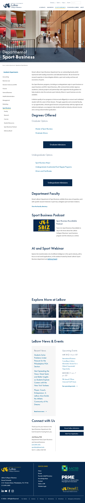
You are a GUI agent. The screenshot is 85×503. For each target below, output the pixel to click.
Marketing (5, 104)
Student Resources (9, 123)
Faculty (6, 111)
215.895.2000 (5, 485)
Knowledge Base (43, 478)
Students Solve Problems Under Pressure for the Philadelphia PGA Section (41, 361)
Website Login (42, 486)
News (63, 2)
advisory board (52, 259)
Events (58, 2)
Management (6, 100)
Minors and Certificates (43, 171)
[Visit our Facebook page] (9, 491)
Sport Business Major (42, 163)
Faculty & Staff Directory (45, 476)
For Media (24, 498)
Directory (52, 2)
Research (6, 115)
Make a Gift (41, 484)
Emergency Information (74, 498)
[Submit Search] (82, 2)
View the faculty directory (41, 206)
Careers (33, 498)
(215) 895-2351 (36, 445)
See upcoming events (70, 386)
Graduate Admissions (57, 145)
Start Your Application (71, 434)
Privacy (42, 498)
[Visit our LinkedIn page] (3, 491)
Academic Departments (10, 65)
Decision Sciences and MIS (10, 85)
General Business (7, 92)
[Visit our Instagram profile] (13, 491)
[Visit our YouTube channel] (6, 491)
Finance (5, 88)
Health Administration (8, 96)
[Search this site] (76, 2)
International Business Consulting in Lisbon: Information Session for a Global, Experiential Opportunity (70, 363)
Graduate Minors (41, 133)
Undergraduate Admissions (58, 183)
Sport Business (7, 108)
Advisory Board (8, 131)
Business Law (6, 81)
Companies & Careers (73, 7)
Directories (51, 498)
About (82, 7)
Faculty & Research (60, 7)
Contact (40, 481)
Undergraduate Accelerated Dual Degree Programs (53, 167)
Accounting (6, 77)
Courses (6, 119)
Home (3, 65)
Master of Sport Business (44, 129)
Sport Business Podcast (10, 127)
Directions (61, 498)
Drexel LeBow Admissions (71, 428)
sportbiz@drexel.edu (38, 447)
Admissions (50, 7)
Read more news (40, 411)
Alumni (68, 2)
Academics (42, 7)
